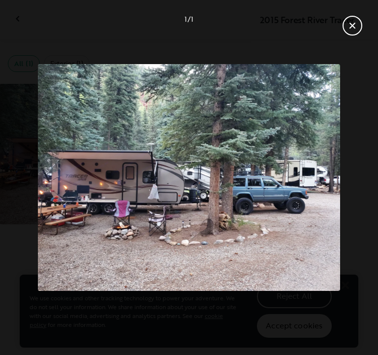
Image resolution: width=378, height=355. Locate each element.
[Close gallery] (352, 26)
